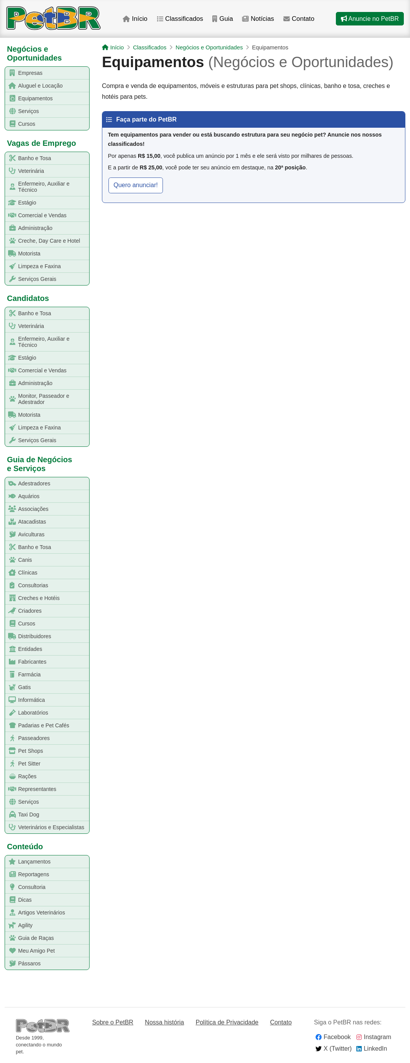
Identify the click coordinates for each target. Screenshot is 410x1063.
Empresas (23, 73)
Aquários (22, 496)
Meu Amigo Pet (30, 951)
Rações (20, 776)
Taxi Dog (22, 814)
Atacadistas (25, 522)
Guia (222, 18)
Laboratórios (26, 713)
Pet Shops (24, 751)
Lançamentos (28, 862)
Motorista (23, 253)
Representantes (30, 789)
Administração (29, 228)
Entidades (23, 649)
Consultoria (25, 887)
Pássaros (23, 963)
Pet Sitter (23, 763)
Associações (27, 509)
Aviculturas (24, 534)
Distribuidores (28, 636)
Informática (25, 700)
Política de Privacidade (227, 1022)
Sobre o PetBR (113, 1022)
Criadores (23, 611)
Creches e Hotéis (32, 598)
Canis (18, 560)
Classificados (180, 18)
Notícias (258, 18)
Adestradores (27, 483)
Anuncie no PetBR (370, 18)
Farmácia (23, 674)
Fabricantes (25, 662)
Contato (299, 18)
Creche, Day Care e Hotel (42, 241)
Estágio (20, 202)
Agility (18, 925)
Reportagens (27, 874)
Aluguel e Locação (34, 86)
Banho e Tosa (28, 158)
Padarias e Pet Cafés (37, 725)
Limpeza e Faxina (33, 266)
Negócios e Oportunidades (209, 47)
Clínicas (21, 573)
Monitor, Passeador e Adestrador (37, 399)
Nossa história (164, 1022)
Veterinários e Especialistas (44, 827)
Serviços (22, 111)
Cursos (20, 124)
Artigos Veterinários (35, 912)
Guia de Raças (29, 938)
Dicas (18, 900)
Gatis (18, 687)
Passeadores (27, 738)
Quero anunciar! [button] (136, 185)
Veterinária (24, 171)
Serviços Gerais (30, 279)
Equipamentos (29, 98)
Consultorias (26, 585)
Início (135, 18)
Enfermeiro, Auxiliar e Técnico (37, 187)
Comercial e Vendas (35, 215)
